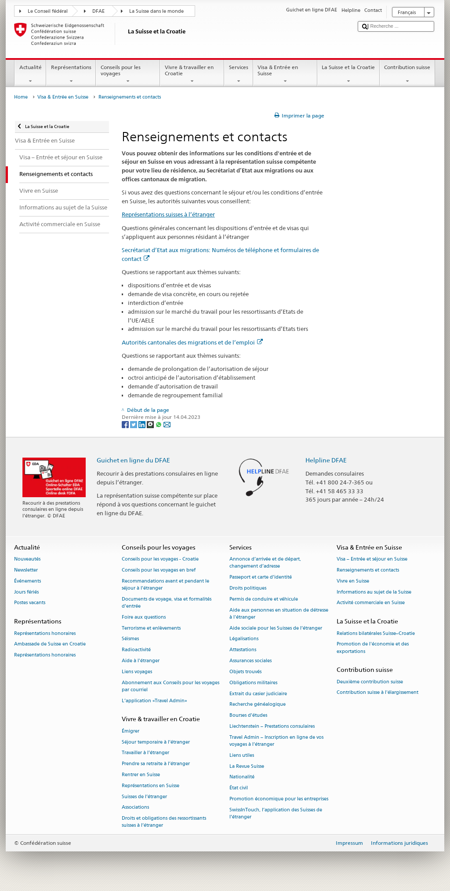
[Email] (167, 424)
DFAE (98, 11)
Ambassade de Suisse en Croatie (50, 644)
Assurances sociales (250, 661)
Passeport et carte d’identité (260, 577)
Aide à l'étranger (141, 661)
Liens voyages (137, 672)
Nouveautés (27, 559)
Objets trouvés (245, 672)
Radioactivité (136, 650)
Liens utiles (241, 755)
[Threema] (151, 424)
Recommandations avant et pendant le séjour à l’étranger (165, 584)
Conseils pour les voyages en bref (159, 570)
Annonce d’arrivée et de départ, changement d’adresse (265, 563)
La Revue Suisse (246, 766)
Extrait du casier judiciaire (258, 694)
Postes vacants (29, 603)
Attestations (242, 650)
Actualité (30, 74)
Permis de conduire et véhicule (263, 599)
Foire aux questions (144, 617)
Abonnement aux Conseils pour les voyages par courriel (170, 686)
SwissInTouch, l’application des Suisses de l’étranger (275, 813)
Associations (135, 807)
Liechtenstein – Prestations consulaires (272, 726)
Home (21, 97)
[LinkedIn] (142, 424)
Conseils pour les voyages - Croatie (160, 559)
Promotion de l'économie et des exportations (373, 648)
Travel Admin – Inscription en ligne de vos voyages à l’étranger (276, 740)
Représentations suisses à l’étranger (168, 214)
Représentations (71, 74)
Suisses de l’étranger (144, 796)
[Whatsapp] (159, 424)
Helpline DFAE (326, 460)
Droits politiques (247, 588)
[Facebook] (126, 424)
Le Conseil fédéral (48, 11)
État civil (238, 788)
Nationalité (241, 777)
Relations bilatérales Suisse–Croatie (376, 633)
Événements (27, 581)
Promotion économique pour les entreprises (278, 799)
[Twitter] (134, 424)
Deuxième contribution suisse (370, 682)
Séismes (130, 639)
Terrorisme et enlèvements (151, 628)
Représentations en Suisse (150, 785)
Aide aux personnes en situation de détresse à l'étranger (278, 613)
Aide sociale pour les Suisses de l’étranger (275, 628)
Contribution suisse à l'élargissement (377, 693)
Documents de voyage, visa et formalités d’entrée (166, 602)
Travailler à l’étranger (145, 753)
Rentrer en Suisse (141, 774)
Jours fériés (26, 592)
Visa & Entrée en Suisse (285, 74)
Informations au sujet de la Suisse (374, 592)
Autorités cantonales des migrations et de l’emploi (192, 342)
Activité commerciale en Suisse (371, 603)
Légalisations (243, 639)
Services (238, 74)
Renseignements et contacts (368, 570)
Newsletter (26, 570)
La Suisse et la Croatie (348, 74)
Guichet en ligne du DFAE (133, 460)
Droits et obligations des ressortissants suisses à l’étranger (164, 822)
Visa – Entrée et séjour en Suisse (372, 559)
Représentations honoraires (45, 633)
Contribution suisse (407, 74)
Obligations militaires (253, 683)
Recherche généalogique (257, 705)
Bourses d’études (248, 716)
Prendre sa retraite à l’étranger (156, 764)
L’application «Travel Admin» (154, 701)
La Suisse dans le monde (156, 11)
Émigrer (130, 731)
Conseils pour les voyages (128, 74)
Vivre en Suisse (353, 581)
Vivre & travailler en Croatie (192, 74)
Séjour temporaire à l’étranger (156, 742)
